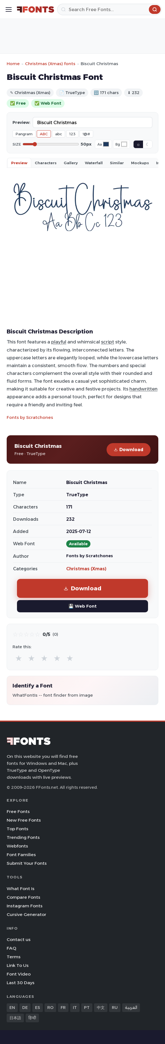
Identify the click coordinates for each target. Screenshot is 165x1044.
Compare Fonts (23, 897)
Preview (19, 163)
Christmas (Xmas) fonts (50, 63)
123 (72, 134)
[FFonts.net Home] (35, 9)
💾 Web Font (82, 606)
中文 (101, 1007)
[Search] (109, 9)
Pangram (24, 134)
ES (37, 1007)
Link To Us (18, 965)
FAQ (11, 948)
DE (25, 1007)
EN (12, 1007)
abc (58, 134)
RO (50, 1007)
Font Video (19, 974)
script (107, 342)
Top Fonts (17, 828)
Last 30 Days (21, 982)
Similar (117, 163)
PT (87, 1007)
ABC (44, 134)
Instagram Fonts (25, 905)
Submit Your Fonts (27, 863)
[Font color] (106, 144)
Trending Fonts (23, 837)
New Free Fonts (24, 820)
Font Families (21, 854)
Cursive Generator (26, 914)
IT (75, 1007)
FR (63, 1007)
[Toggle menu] (8, 9)
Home (13, 63)
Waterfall (94, 163)
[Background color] (124, 144)
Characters (45, 163)
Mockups (140, 163)
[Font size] (51, 144)
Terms (14, 956)
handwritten (143, 389)
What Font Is (21, 888)
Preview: (21, 122)
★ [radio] (18, 658)
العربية (131, 1007)
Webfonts (17, 846)
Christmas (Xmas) (86, 568)
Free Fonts (18, 811)
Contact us (19, 939)
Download (128, 449)
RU (115, 1007)
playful (58, 342)
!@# (86, 134)
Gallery (71, 163)
